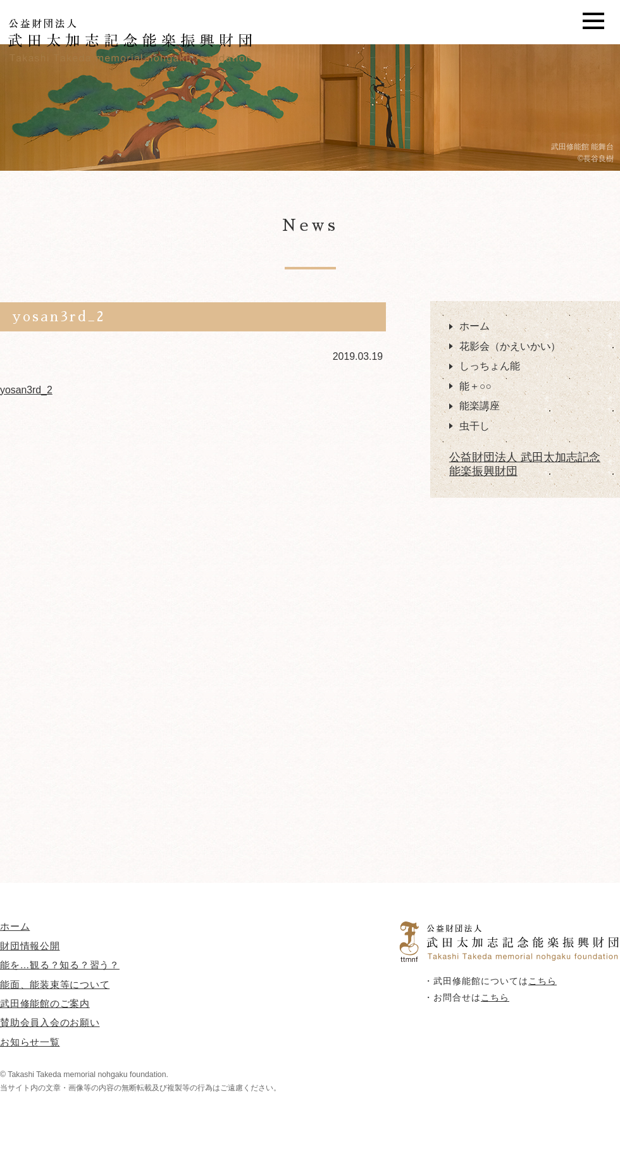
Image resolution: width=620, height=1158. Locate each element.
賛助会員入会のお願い (50, 1022)
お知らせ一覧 (30, 1042)
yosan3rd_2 (26, 390)
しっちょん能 (489, 365)
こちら (542, 981)
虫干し (474, 426)
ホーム (474, 326)
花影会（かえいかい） (510, 346)
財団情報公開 (30, 945)
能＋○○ (475, 386)
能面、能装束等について (54, 984)
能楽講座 (479, 405)
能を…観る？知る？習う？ (60, 964)
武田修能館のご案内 (45, 1003)
